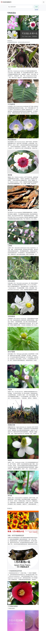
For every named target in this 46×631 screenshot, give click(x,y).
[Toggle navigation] (43, 2)
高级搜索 (36, 9)
